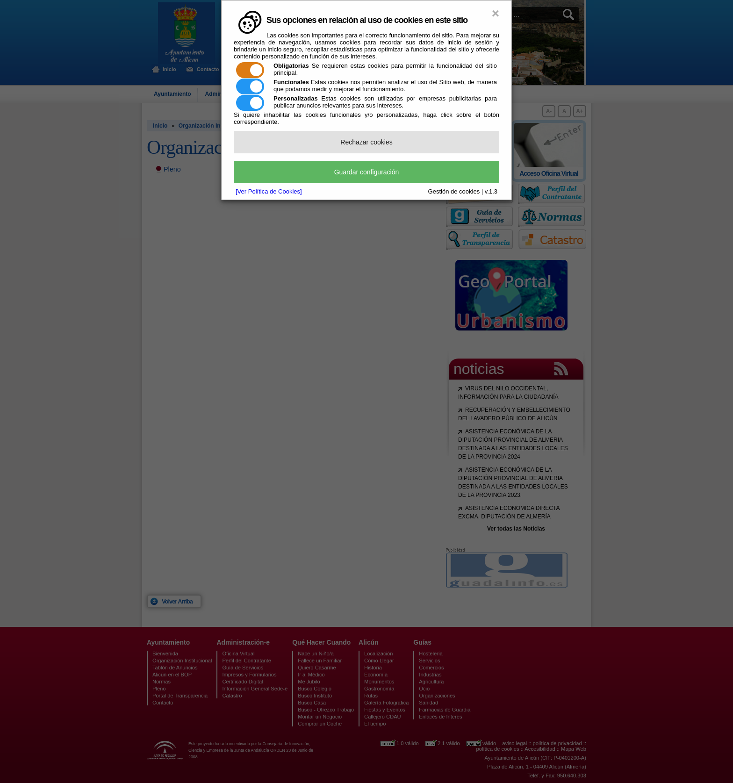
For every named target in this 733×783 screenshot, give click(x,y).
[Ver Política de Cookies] (269, 191)
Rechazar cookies (366, 142)
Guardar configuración (366, 172)
